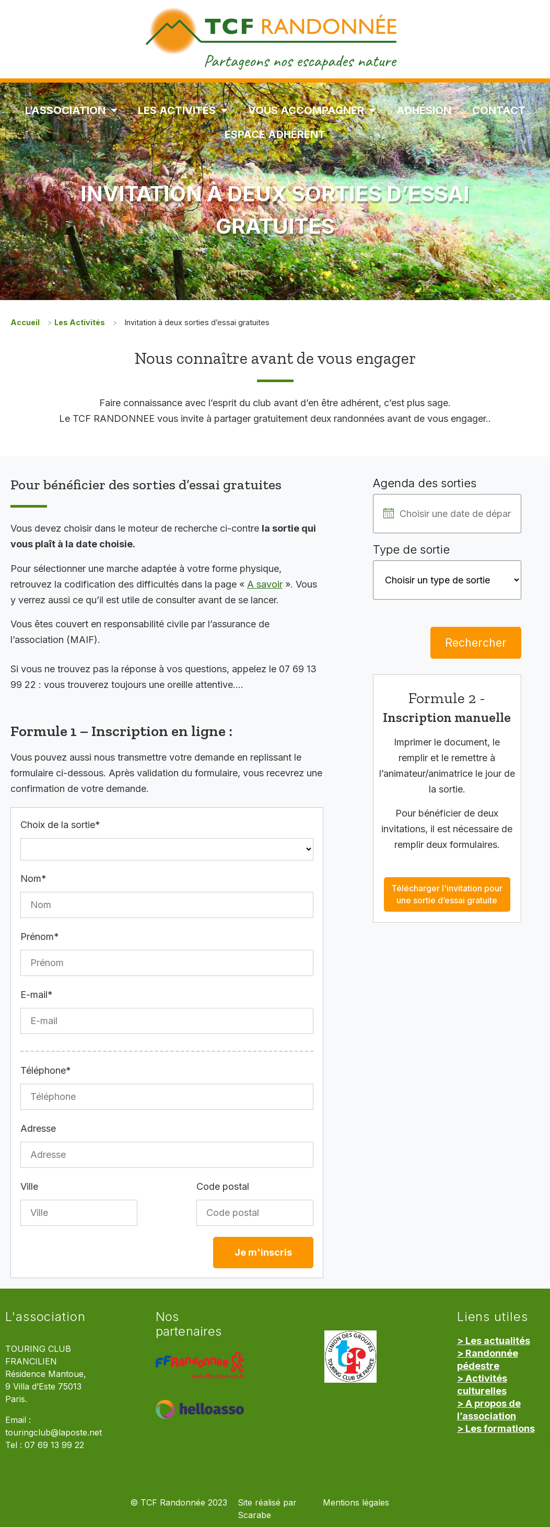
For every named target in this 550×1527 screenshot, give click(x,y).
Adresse (38, 1128)
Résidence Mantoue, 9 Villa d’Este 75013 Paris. (45, 1386)
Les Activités (182, 110)
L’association (71, 110)
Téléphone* (45, 1070)
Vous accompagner (312, 110)
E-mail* (36, 994)
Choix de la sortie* (60, 824)
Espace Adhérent (275, 134)
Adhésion (423, 110)
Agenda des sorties (424, 483)
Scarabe (254, 1515)
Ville (29, 1186)
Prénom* (39, 936)
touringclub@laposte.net (53, 1433)
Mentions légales (356, 1503)
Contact (498, 110)
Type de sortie (411, 549)
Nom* (33, 878)
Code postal (222, 1186)
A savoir (265, 584)
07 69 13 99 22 (54, 1445)
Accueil (25, 322)
